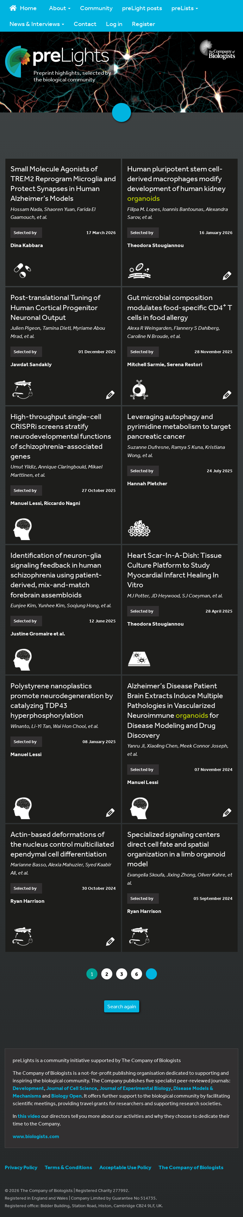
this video (29, 1116)
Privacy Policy (21, 1167)
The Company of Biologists (191, 1167)
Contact (85, 23)
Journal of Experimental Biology (135, 1088)
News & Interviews (36, 23)
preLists (184, 7)
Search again (121, 1006)
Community (96, 7)
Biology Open (66, 1096)
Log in (114, 23)
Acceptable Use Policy (125, 1167)
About (60, 7)
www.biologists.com (36, 1136)
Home (23, 7)
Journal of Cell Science (71, 1088)
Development (28, 1088)
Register (143, 23)
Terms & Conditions (68, 1167)
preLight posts (142, 7)
